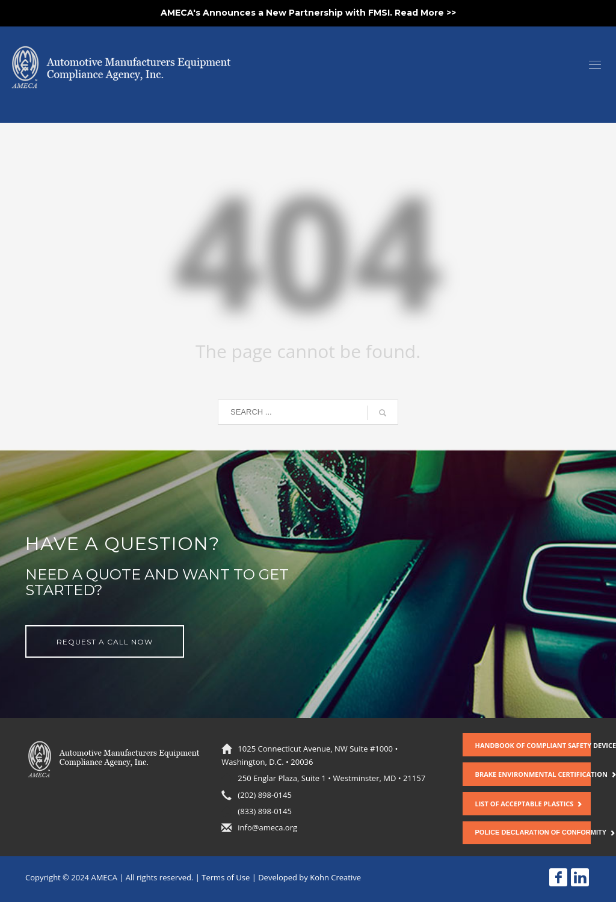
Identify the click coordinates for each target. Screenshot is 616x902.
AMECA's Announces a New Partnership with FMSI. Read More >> (308, 12)
